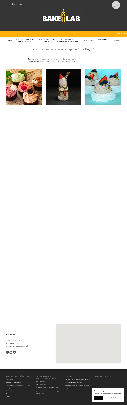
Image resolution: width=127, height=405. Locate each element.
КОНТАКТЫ (117, 40)
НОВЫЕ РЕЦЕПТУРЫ (87, 40)
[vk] (7, 352)
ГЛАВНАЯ (9, 40)
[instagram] (10, 352)
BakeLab (98, 376)
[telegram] (14, 352)
